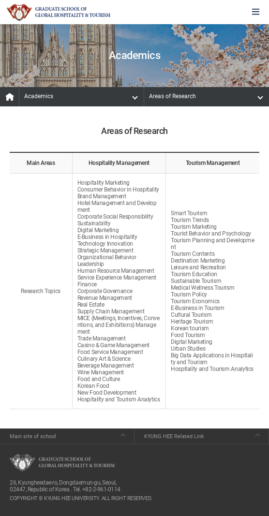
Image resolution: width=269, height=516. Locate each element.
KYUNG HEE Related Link (174, 436)
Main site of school (33, 436)
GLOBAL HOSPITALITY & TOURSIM (58, 12)
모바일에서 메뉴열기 (255, 12)
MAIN (9, 96)
